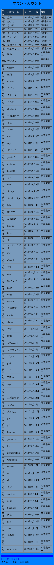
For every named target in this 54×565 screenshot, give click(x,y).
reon (9, 184)
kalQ (9, 288)
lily (8, 446)
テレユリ (12, 60)
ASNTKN (12, 219)
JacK (9, 528)
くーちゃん (13, 33)
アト (9, 267)
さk (9, 177)
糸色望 (10, 535)
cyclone (11, 466)
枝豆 (9, 501)
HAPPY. (11, 212)
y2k (9, 425)
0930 (9, 336)
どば (9, 122)
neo (9, 274)
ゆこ (9, 253)
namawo (11, 81)
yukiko (10, 301)
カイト (10, 88)
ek (8, 480)
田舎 (9, 514)
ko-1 (9, 233)
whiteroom (12, 460)
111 (9, 542)
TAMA (10, 377)
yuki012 (11, 157)
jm (8, 418)
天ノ (9, 487)
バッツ (10, 356)
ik (8, 473)
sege (9, 384)
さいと (10, 404)
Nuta (9, 54)
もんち (10, 102)
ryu (8, 41)
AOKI (10, 129)
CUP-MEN (12, 281)
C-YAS (10, 260)
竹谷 (9, 329)
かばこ (10, 21)
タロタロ (12, 191)
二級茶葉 (12, 308)
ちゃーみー (13, 37)
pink (9, 363)
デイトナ (12, 150)
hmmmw (11, 432)
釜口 (9, 74)
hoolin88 (11, 171)
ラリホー (12, 29)
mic (9, 136)
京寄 (9, 17)
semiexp (11, 494)
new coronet (13, 549)
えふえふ (12, 411)
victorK (10, 67)
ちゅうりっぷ (14, 349)
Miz (9, 205)
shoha (10, 322)
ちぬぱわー (13, 115)
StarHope (11, 508)
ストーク (12, 95)
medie (10, 315)
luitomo (11, 226)
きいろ (10, 25)
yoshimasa (12, 439)
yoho (9, 294)
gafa (9, 521)
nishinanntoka (13, 453)
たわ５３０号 (14, 44)
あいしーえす (14, 198)
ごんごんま (13, 342)
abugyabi (11, 109)
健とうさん (13, 48)
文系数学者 (13, 397)
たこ (9, 370)
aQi (9, 143)
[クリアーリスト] (10, 559)
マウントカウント (27, 3)
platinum (11, 164)
